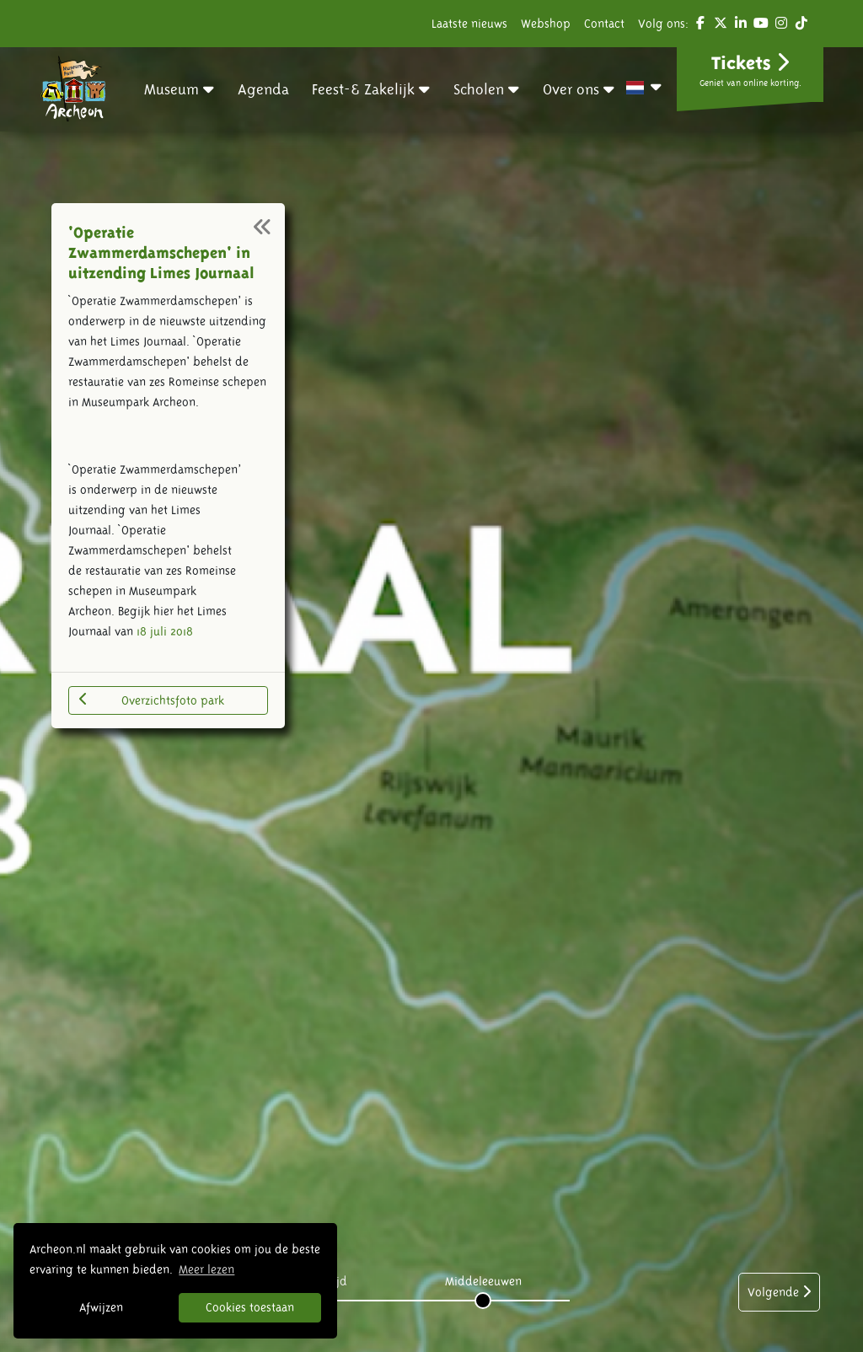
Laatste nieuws (469, 23)
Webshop (546, 23)
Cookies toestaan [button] (250, 1307)
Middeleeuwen (483, 1281)
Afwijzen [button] (101, 1307)
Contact (604, 23)
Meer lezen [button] (206, 1269)
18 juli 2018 (165, 631)
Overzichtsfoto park (151, 699)
